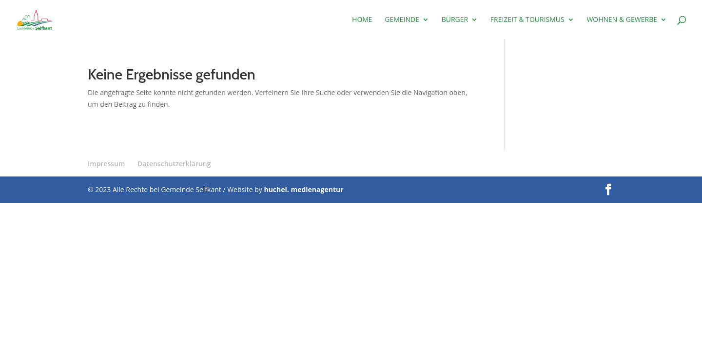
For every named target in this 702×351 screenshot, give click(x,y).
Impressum (106, 163)
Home (362, 20)
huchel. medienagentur (303, 189)
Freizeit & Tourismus (527, 20)
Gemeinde (402, 20)
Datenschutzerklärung (174, 163)
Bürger (455, 20)
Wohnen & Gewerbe (621, 20)
